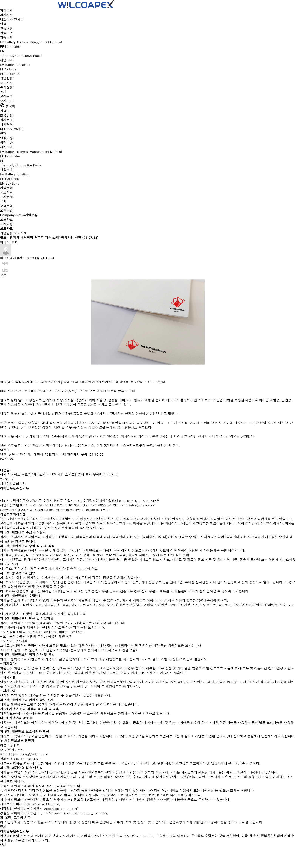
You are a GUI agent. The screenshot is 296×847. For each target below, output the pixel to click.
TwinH (105, 509)
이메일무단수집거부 (14, 488)
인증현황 (6, 28)
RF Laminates (10, 46)
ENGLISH (7, 115)
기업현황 (6, 78)
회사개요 (6, 14)
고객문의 (6, 96)
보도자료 (6, 82)
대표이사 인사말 (12, 19)
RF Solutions (9, 69)
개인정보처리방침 (13, 483)
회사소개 (6, 10)
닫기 (3, 826)
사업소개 (6, 60)
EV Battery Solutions (15, 64)
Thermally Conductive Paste (21, 55)
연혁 (3, 24)
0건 (19, 258)
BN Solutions (9, 73)
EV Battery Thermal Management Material (31, 42)
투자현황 (6, 87)
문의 (3, 91)
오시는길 (6, 100)
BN (2, 51)
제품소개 (6, 37)
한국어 (5, 110)
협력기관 (6, 33)
